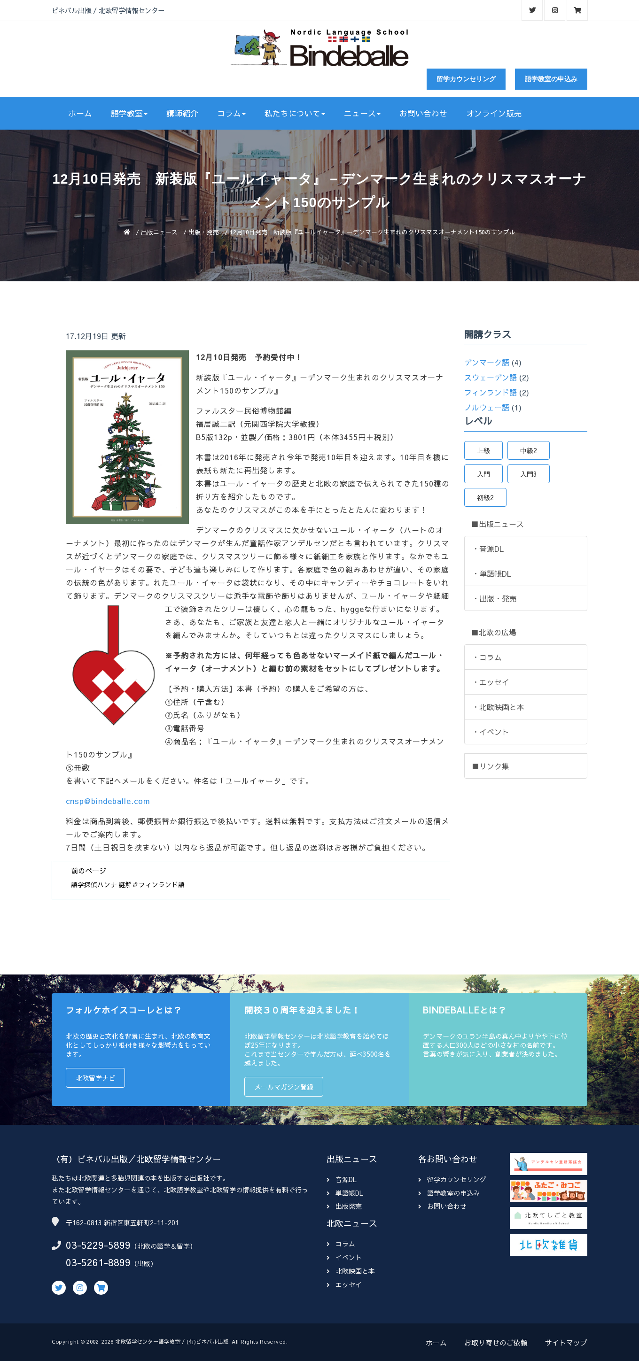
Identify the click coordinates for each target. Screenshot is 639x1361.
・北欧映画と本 (498, 707)
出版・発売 (203, 232)
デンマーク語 (486, 362)
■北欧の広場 (493, 632)
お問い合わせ (423, 113)
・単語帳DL (491, 573)
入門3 (528, 474)
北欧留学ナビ (95, 1078)
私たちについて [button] (295, 113)
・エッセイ (490, 682)
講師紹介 (182, 113)
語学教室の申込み (551, 79)
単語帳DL (345, 1193)
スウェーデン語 (490, 377)
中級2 (528, 450)
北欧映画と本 (351, 1271)
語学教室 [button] (129, 113)
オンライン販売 (494, 113)
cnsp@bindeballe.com (108, 801)
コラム (341, 1243)
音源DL (342, 1179)
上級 (483, 450)
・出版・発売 (494, 598)
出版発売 (344, 1206)
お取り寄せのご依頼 (496, 1342)
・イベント (490, 732)
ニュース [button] (362, 113)
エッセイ (344, 1284)
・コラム (487, 657)
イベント (344, 1257)
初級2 (485, 497)
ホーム (80, 113)
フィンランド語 (490, 392)
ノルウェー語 (486, 407)
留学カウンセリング (466, 79)
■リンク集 (490, 766)
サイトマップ (566, 1342)
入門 (483, 474)
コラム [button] (231, 113)
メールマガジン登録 (283, 1086)
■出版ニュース (497, 523)
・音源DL (488, 548)
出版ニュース (159, 232)
